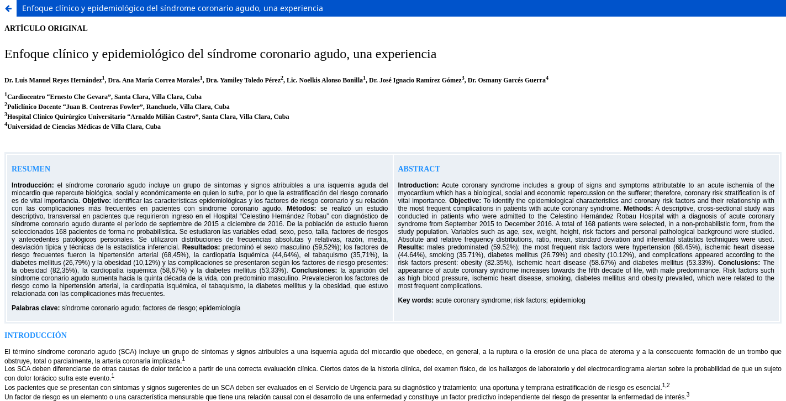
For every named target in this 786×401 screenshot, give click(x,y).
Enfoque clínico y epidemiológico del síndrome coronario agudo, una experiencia (172, 8)
